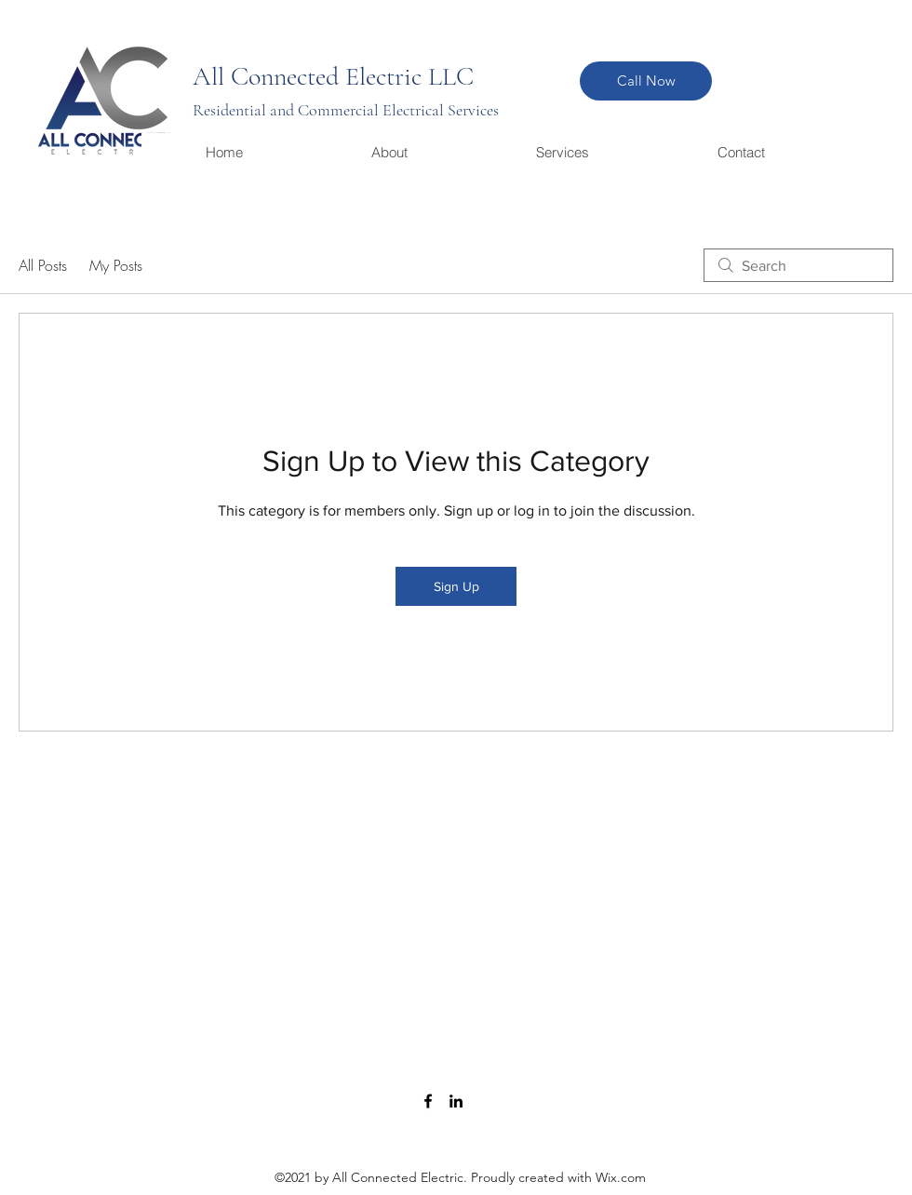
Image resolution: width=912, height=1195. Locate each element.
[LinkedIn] (456, 1101)
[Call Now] (646, 81)
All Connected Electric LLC (333, 76)
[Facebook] (428, 1101)
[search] (798, 265)
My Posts (115, 265)
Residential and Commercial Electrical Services (346, 110)
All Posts (43, 265)
